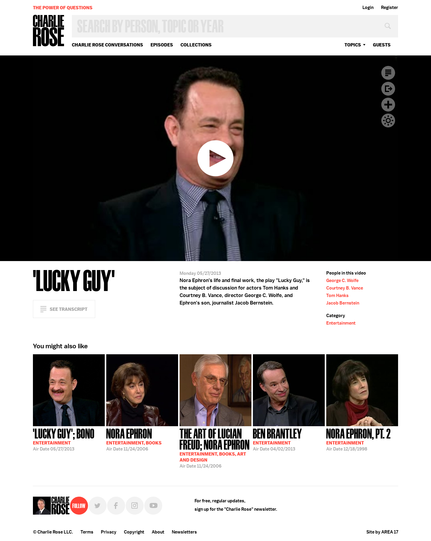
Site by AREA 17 (382, 532)
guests (382, 45)
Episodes (162, 45)
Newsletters (184, 532)
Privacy (108, 532)
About (158, 532)
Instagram (135, 506)
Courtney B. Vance (344, 288)
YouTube (153, 506)
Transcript (388, 73)
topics (353, 45)
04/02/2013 (277, 439)
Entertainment (341, 323)
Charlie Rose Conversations (107, 45)
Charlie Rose (49, 31)
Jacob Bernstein (342, 303)
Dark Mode (388, 120)
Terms (87, 532)
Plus (388, 104)
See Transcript (68, 309)
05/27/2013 (64, 439)
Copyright (134, 532)
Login (368, 7)
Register (389, 7)
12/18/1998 (358, 439)
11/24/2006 (134, 439)
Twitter (98, 506)
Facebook (116, 506)
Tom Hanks (337, 296)
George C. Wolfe (342, 281)
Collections (196, 45)
